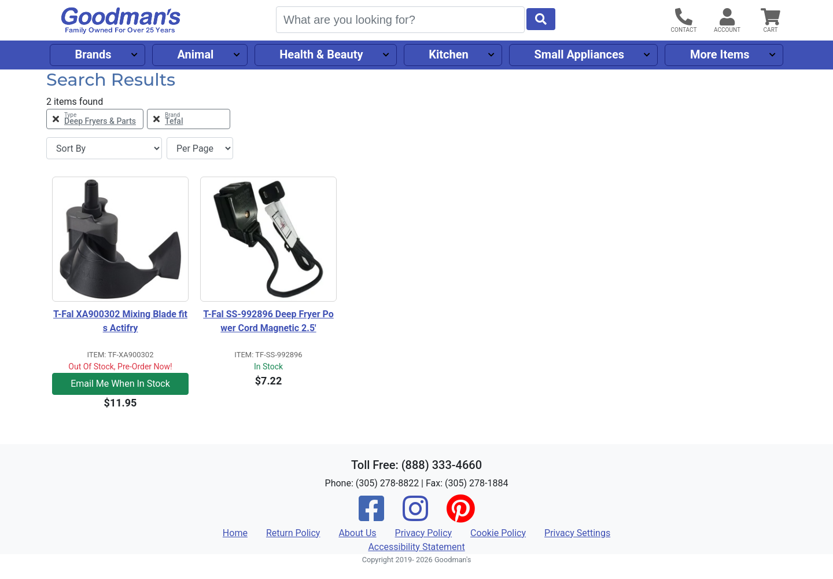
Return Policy (293, 532)
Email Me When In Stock (120, 383)
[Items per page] (200, 148)
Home (235, 532)
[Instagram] (415, 516)
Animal (195, 54)
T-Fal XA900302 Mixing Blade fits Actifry (120, 321)
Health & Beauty (321, 54)
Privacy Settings (577, 532)
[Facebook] (371, 516)
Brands (93, 54)
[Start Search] (540, 19)
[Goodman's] (120, 20)
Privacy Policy (423, 532)
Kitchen (448, 54)
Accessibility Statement (416, 546)
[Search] (400, 19)
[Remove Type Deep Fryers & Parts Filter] (94, 119)
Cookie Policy (498, 532)
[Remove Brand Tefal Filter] (188, 119)
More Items (720, 54)
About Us (357, 532)
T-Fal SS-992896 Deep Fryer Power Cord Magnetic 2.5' (268, 321)
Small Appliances (580, 54)
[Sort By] (104, 148)
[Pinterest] (460, 516)
